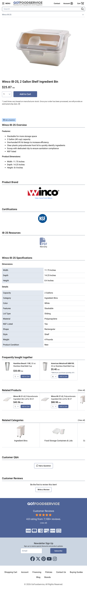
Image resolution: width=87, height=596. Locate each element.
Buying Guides (76, 572)
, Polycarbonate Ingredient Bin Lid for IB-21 (25, 397)
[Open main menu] (6, 3)
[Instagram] (55, 559)
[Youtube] (49, 559)
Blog (38, 577)
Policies (48, 572)
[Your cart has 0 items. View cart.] (80, 3)
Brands (47, 577)
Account (24, 572)
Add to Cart (25, 94)
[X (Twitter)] (38, 559)
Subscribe (58, 551)
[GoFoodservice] (28, 3)
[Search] (41, 9)
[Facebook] (32, 559)
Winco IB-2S (6, 15)
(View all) (81, 390)
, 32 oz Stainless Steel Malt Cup (24, 364)
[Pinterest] (43, 559)
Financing (36, 572)
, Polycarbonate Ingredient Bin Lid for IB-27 (63, 397)
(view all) (43, 523)
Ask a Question (9, 120)
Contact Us (61, 572)
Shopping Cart (10, 572)
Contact (57, 3)
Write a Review (43, 490)
